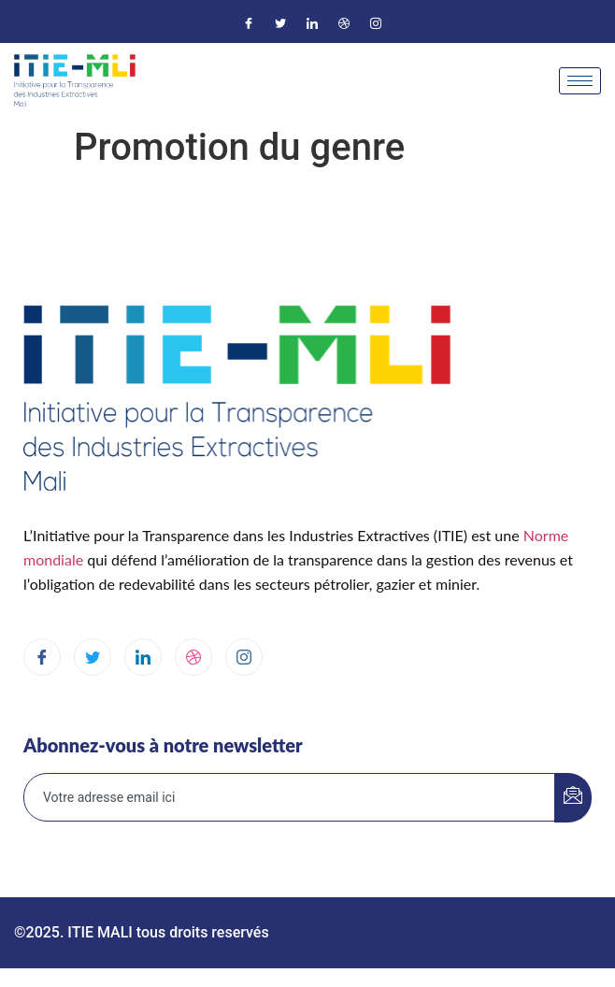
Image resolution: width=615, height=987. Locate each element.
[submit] (573, 797)
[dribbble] (193, 657)
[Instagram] (376, 23)
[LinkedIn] (312, 23)
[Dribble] (344, 23)
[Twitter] (280, 23)
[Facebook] (249, 23)
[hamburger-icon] (580, 80)
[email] (289, 797)
